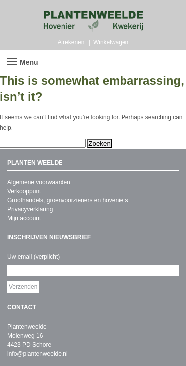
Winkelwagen (110, 42)
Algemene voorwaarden (38, 182)
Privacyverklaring (30, 209)
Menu (22, 62)
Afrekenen (71, 42)
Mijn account (24, 218)
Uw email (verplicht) (33, 256)
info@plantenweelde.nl (37, 353)
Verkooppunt (24, 191)
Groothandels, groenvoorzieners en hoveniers (67, 200)
